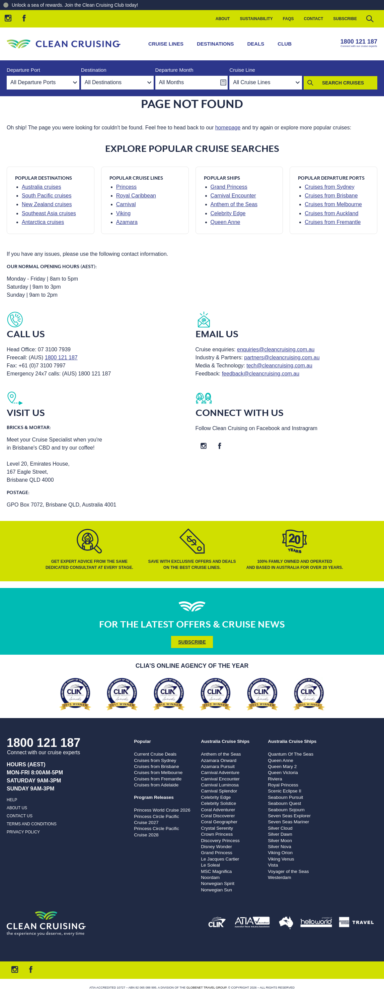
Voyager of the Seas (288, 871)
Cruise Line (242, 70)
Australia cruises (41, 187)
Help (12, 800)
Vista (273, 865)
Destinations (215, 44)
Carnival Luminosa (220, 784)
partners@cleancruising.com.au (281, 357)
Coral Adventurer (218, 809)
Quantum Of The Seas (290, 754)
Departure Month (174, 70)
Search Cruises (343, 82)
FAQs (288, 18)
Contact (313, 18)
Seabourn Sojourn (286, 809)
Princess (126, 187)
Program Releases (154, 797)
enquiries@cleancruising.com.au (275, 349)
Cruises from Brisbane (331, 195)
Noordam (210, 877)
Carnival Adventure (220, 772)
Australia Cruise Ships (225, 741)
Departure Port (23, 70)
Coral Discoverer (218, 815)
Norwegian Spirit (217, 883)
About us (17, 808)
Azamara (127, 222)
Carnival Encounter (233, 195)
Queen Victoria (283, 772)
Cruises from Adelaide (156, 784)
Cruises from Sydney (330, 187)
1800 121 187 (358, 41)
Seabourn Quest (284, 803)
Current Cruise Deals (155, 754)
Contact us (19, 816)
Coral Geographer (219, 821)
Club (285, 44)
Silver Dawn (280, 834)
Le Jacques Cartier (220, 859)
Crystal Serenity (217, 828)
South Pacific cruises (47, 195)
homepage (228, 127)
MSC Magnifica (216, 871)
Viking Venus (281, 859)
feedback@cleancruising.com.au (260, 373)
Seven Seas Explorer (289, 815)
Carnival (126, 204)
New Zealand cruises (47, 204)
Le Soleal (210, 865)
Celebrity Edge (228, 213)
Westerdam (279, 877)
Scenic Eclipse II (284, 790)
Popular (142, 741)
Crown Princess (217, 834)
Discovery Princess (220, 840)
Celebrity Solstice (218, 803)
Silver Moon (280, 840)
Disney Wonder (216, 846)
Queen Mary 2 (282, 766)
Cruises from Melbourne (333, 204)
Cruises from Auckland (331, 213)
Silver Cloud (280, 828)
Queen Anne (225, 222)
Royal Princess (283, 784)
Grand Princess (229, 187)
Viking (123, 213)
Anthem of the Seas (234, 204)
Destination (93, 70)
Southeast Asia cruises (49, 213)
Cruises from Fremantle (333, 222)
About (223, 18)
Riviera (275, 778)
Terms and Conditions (32, 824)
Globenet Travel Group (206, 987)
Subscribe (345, 18)
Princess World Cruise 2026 (162, 810)
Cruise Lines (165, 44)
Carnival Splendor (219, 790)
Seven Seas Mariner (288, 821)
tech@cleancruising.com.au (279, 365)
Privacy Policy (23, 832)
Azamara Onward (218, 760)
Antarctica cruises (43, 222)
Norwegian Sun (216, 889)
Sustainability (256, 18)
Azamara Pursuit (217, 766)
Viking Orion (280, 852)
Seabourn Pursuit (285, 797)
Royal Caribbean (136, 195)
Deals (255, 44)
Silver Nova (279, 846)
